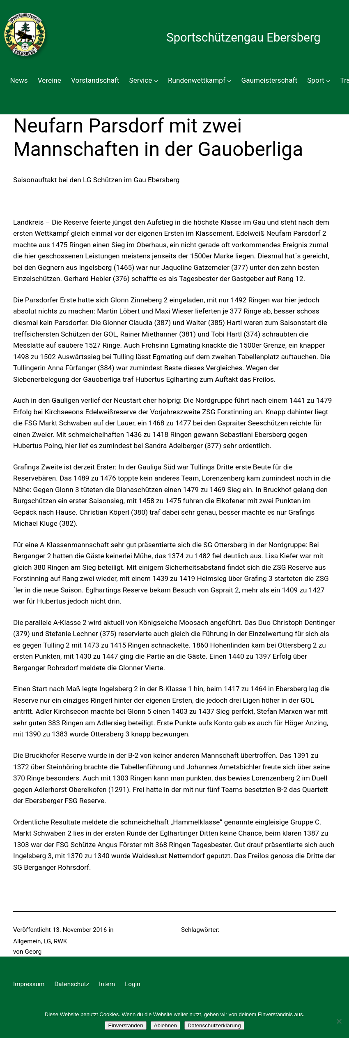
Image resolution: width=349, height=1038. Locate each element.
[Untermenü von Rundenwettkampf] (229, 81)
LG (47, 941)
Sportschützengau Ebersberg (243, 37)
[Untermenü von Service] (156, 81)
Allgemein (27, 941)
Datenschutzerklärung (214, 1025)
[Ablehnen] (339, 1021)
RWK (60, 941)
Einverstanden (125, 1025)
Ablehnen (165, 1025)
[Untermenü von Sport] (328, 81)
